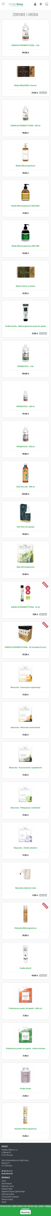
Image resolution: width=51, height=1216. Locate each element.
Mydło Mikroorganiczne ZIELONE (25, 246)
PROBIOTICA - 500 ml (25, 447)
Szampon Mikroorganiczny (25, 1129)
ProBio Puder (25, 1089)
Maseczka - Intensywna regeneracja (25, 687)
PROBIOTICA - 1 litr (25, 366)
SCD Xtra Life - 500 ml (25, 487)
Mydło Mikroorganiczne (25, 166)
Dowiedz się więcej (7, 1199)
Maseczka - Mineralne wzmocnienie (25, 727)
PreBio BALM (25, 968)
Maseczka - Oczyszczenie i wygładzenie (25, 768)
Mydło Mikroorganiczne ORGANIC (25, 206)
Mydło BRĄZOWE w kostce (25, 85)
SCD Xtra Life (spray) (25, 527)
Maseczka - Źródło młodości (25, 848)
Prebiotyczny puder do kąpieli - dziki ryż (25, 1008)
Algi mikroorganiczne (25, 567)
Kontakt (4, 1202)
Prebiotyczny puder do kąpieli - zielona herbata (25, 1048)
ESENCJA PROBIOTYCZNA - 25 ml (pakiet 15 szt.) (25, 647)
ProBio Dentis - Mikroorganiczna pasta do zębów (25, 326)
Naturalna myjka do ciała (25, 888)
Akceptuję (25, 1212)
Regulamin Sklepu (7, 1188)
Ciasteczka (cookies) (8, 1194)
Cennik (4, 1181)
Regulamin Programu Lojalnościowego (13, 1191)
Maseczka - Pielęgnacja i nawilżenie (25, 808)
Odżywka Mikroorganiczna (26, 928)
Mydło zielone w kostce (25, 286)
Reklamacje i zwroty (8, 1186)
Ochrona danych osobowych (10, 1196)
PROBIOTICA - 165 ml (25, 406)
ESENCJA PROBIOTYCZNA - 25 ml (25, 607)
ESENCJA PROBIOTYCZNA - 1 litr (26, 45)
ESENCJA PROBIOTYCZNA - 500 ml (25, 126)
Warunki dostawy (7, 1183)
